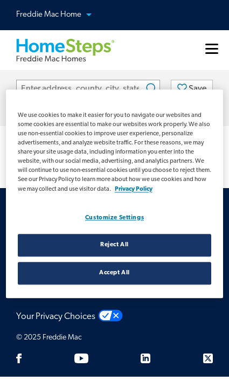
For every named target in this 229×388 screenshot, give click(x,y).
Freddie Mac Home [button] (60, 15)
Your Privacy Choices (55, 316)
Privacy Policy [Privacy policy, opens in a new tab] (133, 189)
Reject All (114, 245)
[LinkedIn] (145, 358)
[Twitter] (208, 358)
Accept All (114, 273)
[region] (115, 193)
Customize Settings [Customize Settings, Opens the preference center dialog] (114, 217)
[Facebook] (19, 358)
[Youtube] (81, 358)
